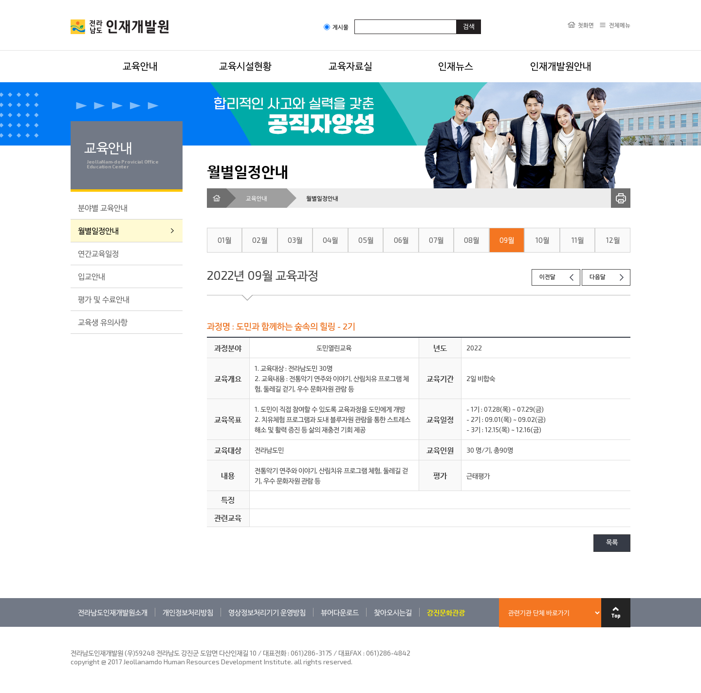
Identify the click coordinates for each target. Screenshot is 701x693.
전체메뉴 (619, 25)
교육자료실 (350, 66)
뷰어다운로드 (340, 612)
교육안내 (140, 66)
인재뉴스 (455, 66)
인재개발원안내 (560, 66)
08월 (471, 240)
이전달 (547, 277)
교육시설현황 (245, 66)
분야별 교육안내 (103, 207)
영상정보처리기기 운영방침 (267, 612)
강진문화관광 (446, 612)
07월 (436, 240)
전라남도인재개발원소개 (113, 612)
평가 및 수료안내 (103, 299)
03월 (295, 240)
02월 (259, 240)
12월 (613, 240)
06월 (401, 240)
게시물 (336, 27)
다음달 (598, 277)
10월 (542, 240)
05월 (365, 240)
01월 (224, 240)
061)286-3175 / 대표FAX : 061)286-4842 (350, 653)
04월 (330, 240)
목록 (612, 543)
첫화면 (586, 25)
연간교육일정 (98, 253)
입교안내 (91, 276)
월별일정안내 (98, 230)
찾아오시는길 (393, 612)
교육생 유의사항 (103, 322)
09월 (506, 240)
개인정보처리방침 (188, 612)
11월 (578, 240)
